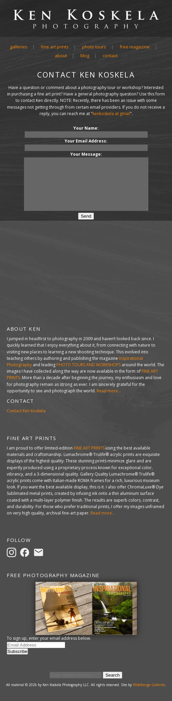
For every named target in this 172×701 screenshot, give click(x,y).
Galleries (18, 47)
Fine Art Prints (55, 47)
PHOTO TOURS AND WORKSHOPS (88, 365)
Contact (110, 55)
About (61, 55)
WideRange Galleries (149, 684)
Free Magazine (135, 47)
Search (112, 675)
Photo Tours (94, 47)
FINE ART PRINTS (89, 448)
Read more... (109, 391)
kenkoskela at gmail (111, 113)
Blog (84, 55)
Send (86, 226)
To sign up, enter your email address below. (49, 638)
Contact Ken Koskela (26, 411)
